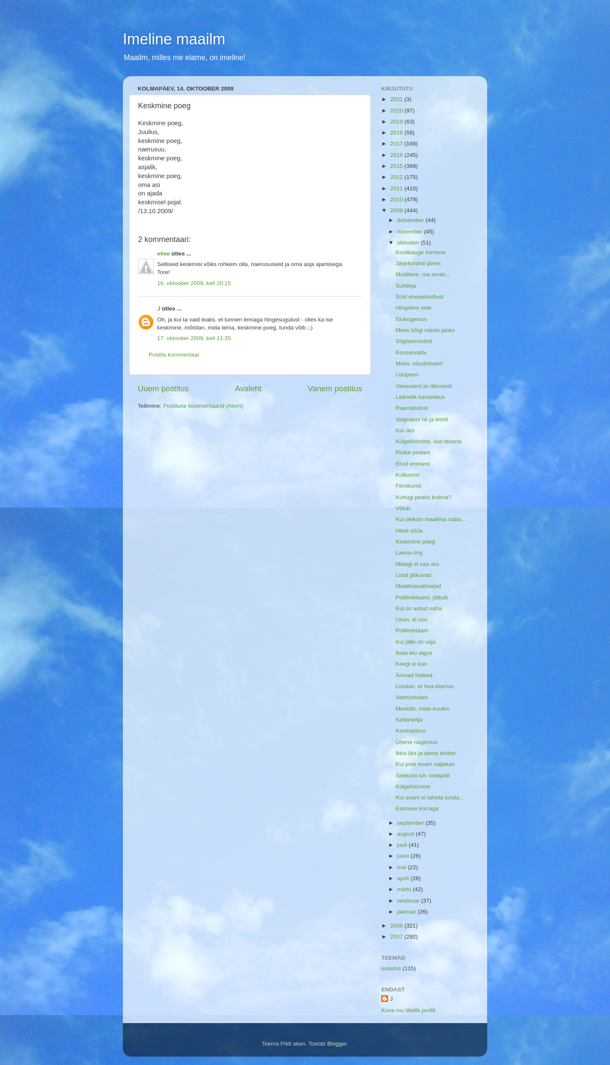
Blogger (337, 1043)
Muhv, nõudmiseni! (419, 363)
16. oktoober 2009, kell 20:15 (194, 283)
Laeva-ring (409, 552)
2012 (397, 177)
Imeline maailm (174, 39)
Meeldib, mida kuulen (423, 708)
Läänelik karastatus (420, 397)
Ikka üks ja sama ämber (426, 753)
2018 (397, 132)
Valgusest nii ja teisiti (422, 419)
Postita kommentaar (174, 354)
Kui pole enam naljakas (425, 764)
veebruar (409, 901)
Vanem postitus (335, 388)
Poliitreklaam (412, 630)
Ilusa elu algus (414, 653)
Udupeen (407, 374)
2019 (397, 121)
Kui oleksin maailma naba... (431, 519)
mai (402, 867)
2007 (397, 936)
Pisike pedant (413, 452)
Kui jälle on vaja (416, 642)
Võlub (403, 508)
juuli (403, 845)
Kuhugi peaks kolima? (424, 497)
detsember (411, 220)
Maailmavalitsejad (418, 586)
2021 (397, 99)
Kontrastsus (411, 730)
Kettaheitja (409, 719)
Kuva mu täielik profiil (408, 1010)
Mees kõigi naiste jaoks (425, 330)
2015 (397, 166)
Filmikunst (408, 486)
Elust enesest (413, 464)
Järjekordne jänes (418, 263)
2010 (397, 199)
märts (405, 889)
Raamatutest (412, 408)
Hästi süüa (409, 530)
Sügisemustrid (414, 341)
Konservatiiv (411, 352)
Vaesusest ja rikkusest (424, 386)
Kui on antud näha (419, 608)
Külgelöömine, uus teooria (429, 441)
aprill (403, 878)
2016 (397, 155)
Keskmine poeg (415, 541)
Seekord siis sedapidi (423, 775)
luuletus (391, 968)
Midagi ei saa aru (417, 564)
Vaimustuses (412, 697)
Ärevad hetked (414, 675)
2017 (397, 143)
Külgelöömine (413, 786)
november (410, 231)
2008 (397, 925)
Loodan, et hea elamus (425, 686)
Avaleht (248, 388)
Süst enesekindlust (420, 297)
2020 (397, 110)
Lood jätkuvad (413, 575)
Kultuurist (407, 475)
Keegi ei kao (411, 664)
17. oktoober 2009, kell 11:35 (194, 338)
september (411, 823)
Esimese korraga (417, 808)
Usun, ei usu (411, 619)
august (406, 834)
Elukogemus (411, 319)
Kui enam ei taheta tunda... (430, 797)
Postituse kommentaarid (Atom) (203, 406)
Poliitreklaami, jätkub (422, 597)
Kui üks (405, 430)
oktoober (409, 242)
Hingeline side (414, 308)
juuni (403, 856)
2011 (397, 188)
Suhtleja (406, 286)
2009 (397, 210)
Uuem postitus (163, 388)
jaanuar (407, 912)
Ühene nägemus (417, 742)
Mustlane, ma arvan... (423, 274)
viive (163, 253)
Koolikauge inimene (421, 252)
